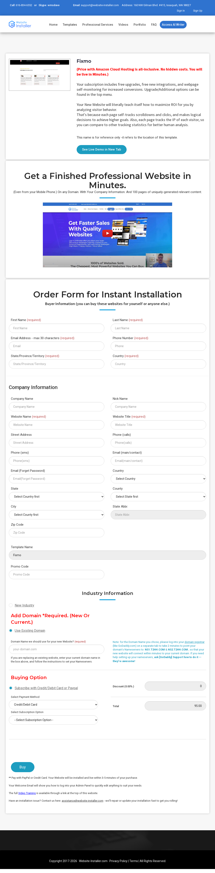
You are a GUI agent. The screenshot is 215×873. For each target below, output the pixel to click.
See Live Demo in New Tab (101, 149)
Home (53, 24)
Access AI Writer (173, 24)
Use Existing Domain (30, 630)
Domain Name (48, 641)
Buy (23, 767)
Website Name (28, 416)
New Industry (24, 605)
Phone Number (130, 338)
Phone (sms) (20, 452)
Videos (123, 24)
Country (126, 355)
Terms (133, 860)
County (118, 488)
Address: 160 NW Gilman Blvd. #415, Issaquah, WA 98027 (152, 5)
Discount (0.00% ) (123, 686)
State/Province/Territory (35, 355)
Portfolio (140, 24)
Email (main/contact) (127, 452)
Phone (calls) (122, 434)
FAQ (154, 24)
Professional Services (97, 24)
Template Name (22, 547)
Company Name (22, 398)
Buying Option (29, 677)
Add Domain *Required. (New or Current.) (50, 618)
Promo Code (20, 566)
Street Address (21, 434)
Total (116, 705)
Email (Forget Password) (28, 470)
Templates (70, 24)
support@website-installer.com (98, 5)
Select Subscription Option (27, 711)
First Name (26, 320)
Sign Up (198, 10)
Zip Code (17, 524)
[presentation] (41, 751)
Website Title (129, 416)
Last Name (128, 320)
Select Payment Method (25, 696)
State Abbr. (120, 506)
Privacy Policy (118, 860)
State (14, 488)
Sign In (181, 10)
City (13, 506)
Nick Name (120, 398)
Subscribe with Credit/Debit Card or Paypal (46, 688)
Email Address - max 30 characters (42, 338)
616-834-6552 (24, 5)
